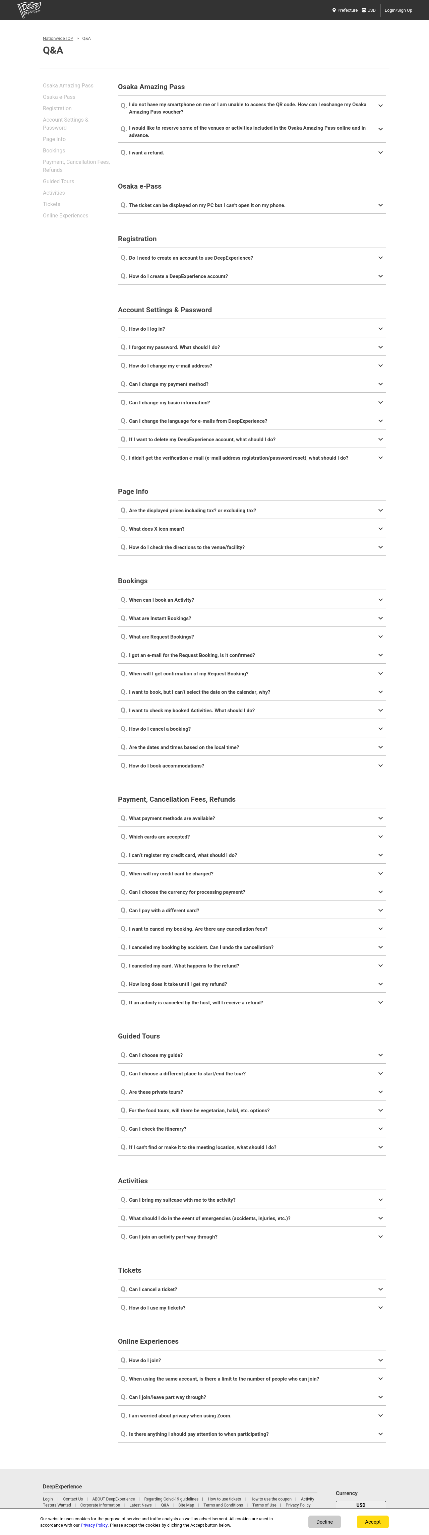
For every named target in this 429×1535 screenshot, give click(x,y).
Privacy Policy (298, 1505)
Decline (324, 1522)
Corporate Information (100, 1505)
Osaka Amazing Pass (68, 86)
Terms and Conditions (223, 1505)
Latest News (140, 1505)
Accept (373, 1522)
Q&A (165, 1505)
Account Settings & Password (65, 124)
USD (369, 10)
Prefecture (345, 10)
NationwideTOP (58, 38)
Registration (57, 109)
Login (48, 1499)
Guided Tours (58, 182)
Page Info (54, 139)
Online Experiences (65, 216)
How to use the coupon (271, 1499)
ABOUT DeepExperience (113, 1499)
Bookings (54, 151)
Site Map (186, 1505)
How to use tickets (224, 1499)
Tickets (51, 204)
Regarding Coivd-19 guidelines (171, 1499)
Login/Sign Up (398, 10)
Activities (54, 193)
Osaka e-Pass (59, 97)
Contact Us (73, 1499)
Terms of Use (264, 1505)
